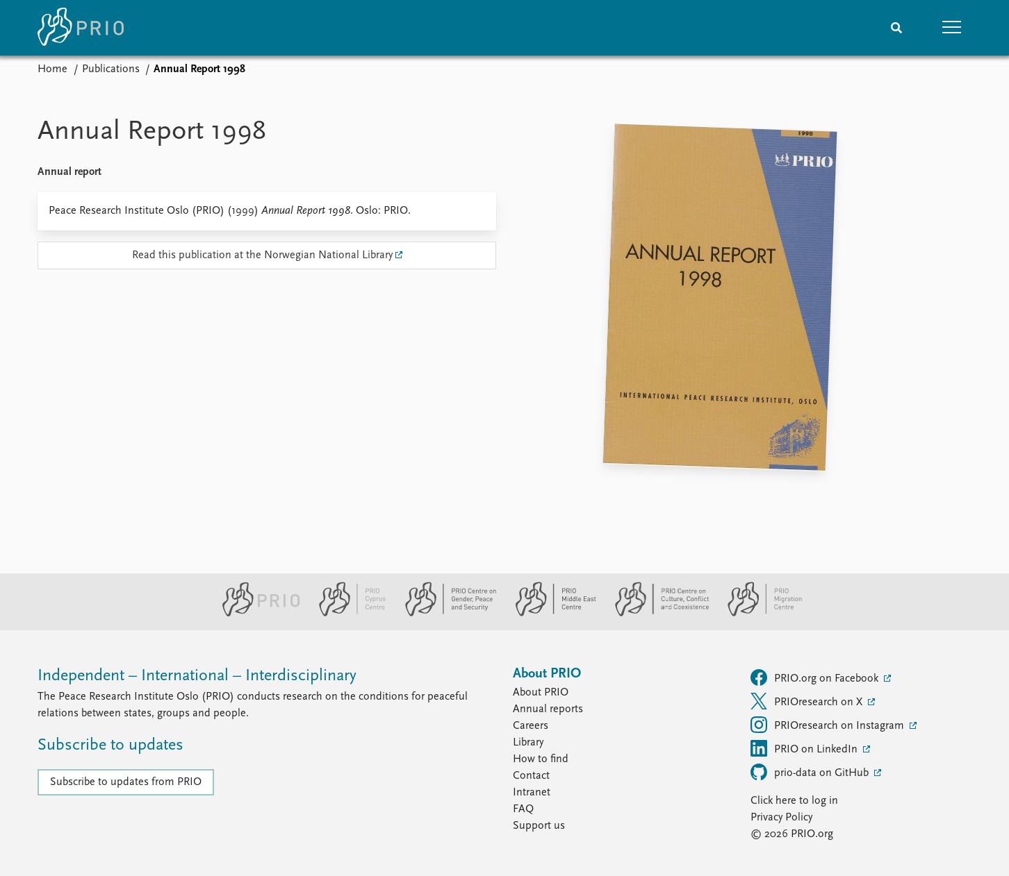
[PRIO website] (255, 613)
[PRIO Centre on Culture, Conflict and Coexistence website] (656, 613)
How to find (540, 759)
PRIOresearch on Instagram (828, 724)
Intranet (531, 792)
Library (528, 742)
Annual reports (548, 709)
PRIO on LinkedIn (805, 748)
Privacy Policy (781, 817)
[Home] (81, 27)
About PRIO (540, 692)
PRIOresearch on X (807, 701)
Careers (530, 726)
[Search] (896, 28)
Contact (531, 776)
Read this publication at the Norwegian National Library (262, 255)
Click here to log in (794, 801)
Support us (539, 826)
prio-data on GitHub (810, 772)
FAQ (523, 809)
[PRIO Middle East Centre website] (550, 613)
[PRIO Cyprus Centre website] (347, 613)
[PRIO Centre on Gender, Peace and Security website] (445, 613)
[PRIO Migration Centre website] (757, 613)
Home (52, 69)
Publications (111, 69)
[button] (952, 28)
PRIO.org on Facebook (815, 677)
